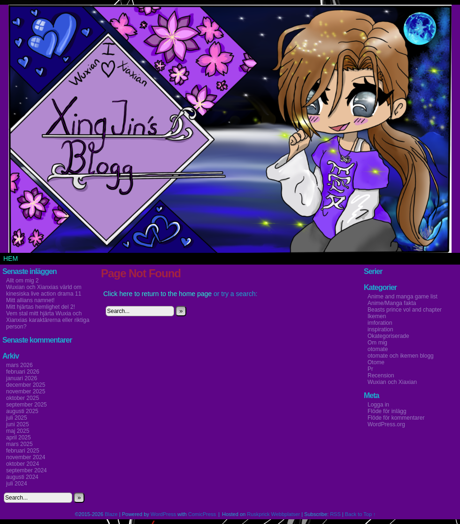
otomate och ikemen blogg (401, 355)
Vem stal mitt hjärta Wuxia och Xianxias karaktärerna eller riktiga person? (47, 320)
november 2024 (25, 457)
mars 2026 (19, 365)
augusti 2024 (22, 477)
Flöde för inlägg (387, 411)
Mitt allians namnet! (30, 300)
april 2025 (18, 437)
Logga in (378, 404)
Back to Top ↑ (360, 514)
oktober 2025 (22, 398)
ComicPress (202, 514)
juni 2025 (17, 424)
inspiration (380, 329)
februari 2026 (22, 371)
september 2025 (26, 404)
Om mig (377, 342)
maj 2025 (17, 431)
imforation (380, 323)
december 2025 (25, 385)
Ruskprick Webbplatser (273, 514)
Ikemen (377, 316)
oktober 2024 (22, 464)
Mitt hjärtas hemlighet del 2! (40, 307)
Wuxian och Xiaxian (392, 382)
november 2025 (25, 391)
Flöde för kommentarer (396, 418)
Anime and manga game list (402, 296)
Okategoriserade (388, 336)
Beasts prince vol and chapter (405, 309)
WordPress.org (386, 424)
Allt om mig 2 (22, 280)
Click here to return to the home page (157, 293)
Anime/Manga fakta (392, 303)
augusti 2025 (22, 411)
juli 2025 (16, 418)
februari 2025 (22, 450)
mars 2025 (19, 444)
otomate (378, 349)
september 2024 (26, 470)
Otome (376, 362)
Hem (10, 258)
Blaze (111, 514)
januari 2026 (21, 378)
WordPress (163, 514)
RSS (335, 514)
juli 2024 (16, 483)
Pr (370, 369)
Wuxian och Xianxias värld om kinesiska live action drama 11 (44, 290)
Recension (381, 375)
